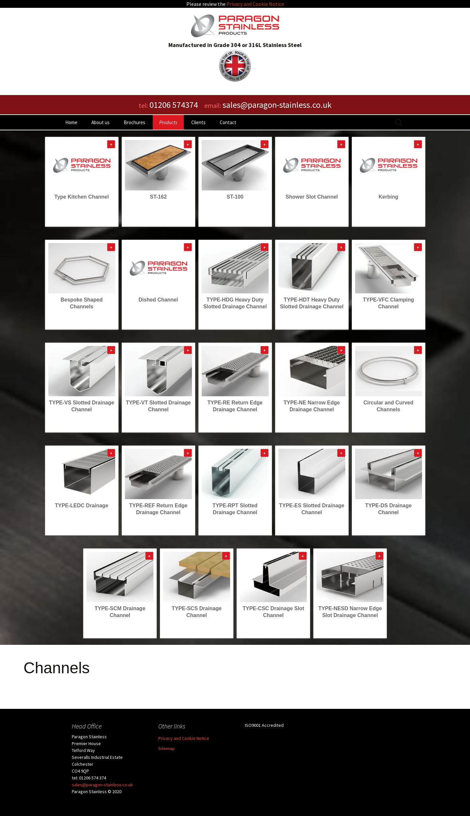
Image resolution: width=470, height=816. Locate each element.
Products (168, 122)
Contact (228, 122)
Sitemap (166, 748)
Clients (198, 122)
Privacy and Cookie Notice (255, 4)
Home (71, 122)
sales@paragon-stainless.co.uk (102, 785)
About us (100, 122)
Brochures (134, 122)
